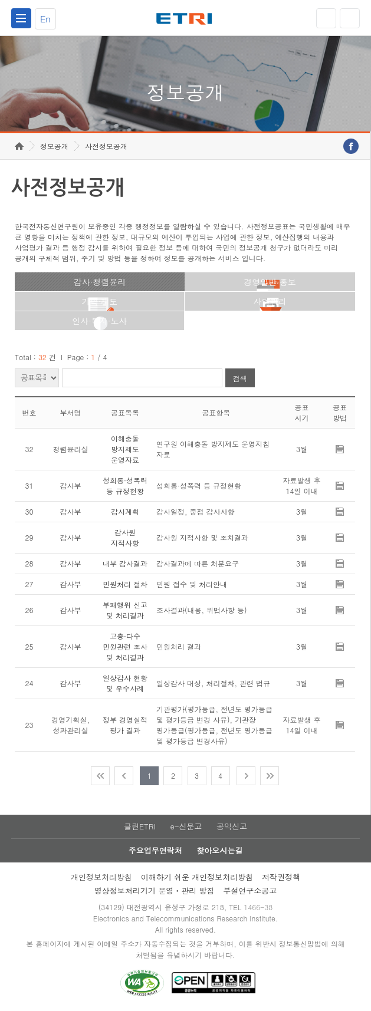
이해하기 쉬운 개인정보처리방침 (197, 876)
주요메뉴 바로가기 (0, 0)
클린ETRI (140, 826)
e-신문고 (186, 826)
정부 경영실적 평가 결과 (125, 724)
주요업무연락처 (155, 850)
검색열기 (350, 18)
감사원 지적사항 (125, 537)
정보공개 (54, 146)
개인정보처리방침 (101, 876)
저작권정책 (281, 876)
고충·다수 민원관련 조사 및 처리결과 (125, 646)
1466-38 (258, 907)
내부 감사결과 (125, 563)
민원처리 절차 (125, 584)
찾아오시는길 (219, 850)
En (45, 18)
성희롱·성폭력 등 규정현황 (125, 485)
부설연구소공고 (250, 890)
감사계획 (125, 511)
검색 (240, 378)
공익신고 (231, 826)
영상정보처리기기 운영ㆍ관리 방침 (154, 890)
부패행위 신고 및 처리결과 (125, 610)
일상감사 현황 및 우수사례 (125, 683)
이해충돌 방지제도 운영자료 (125, 449)
